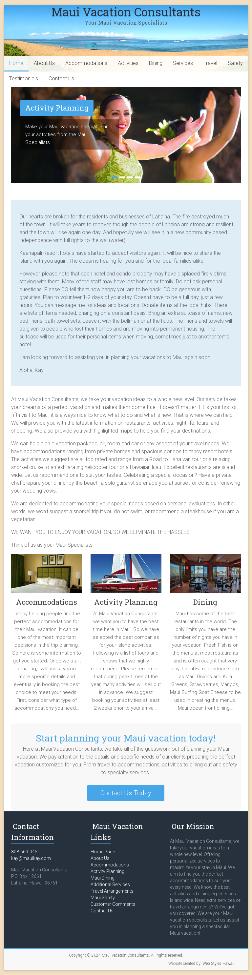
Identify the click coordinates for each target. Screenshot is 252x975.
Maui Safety (103, 897)
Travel (210, 63)
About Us (44, 63)
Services (183, 63)
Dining (155, 63)
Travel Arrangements (112, 891)
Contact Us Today (125, 793)
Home (16, 63)
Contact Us (61, 78)
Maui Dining (103, 878)
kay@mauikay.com (31, 858)
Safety (235, 63)
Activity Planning (57, 107)
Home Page (103, 851)
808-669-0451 (25, 851)
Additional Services (110, 884)
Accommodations (86, 63)
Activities (128, 63)
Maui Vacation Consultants (125, 12)
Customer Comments (113, 904)
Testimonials (23, 78)
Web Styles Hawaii (218, 963)
